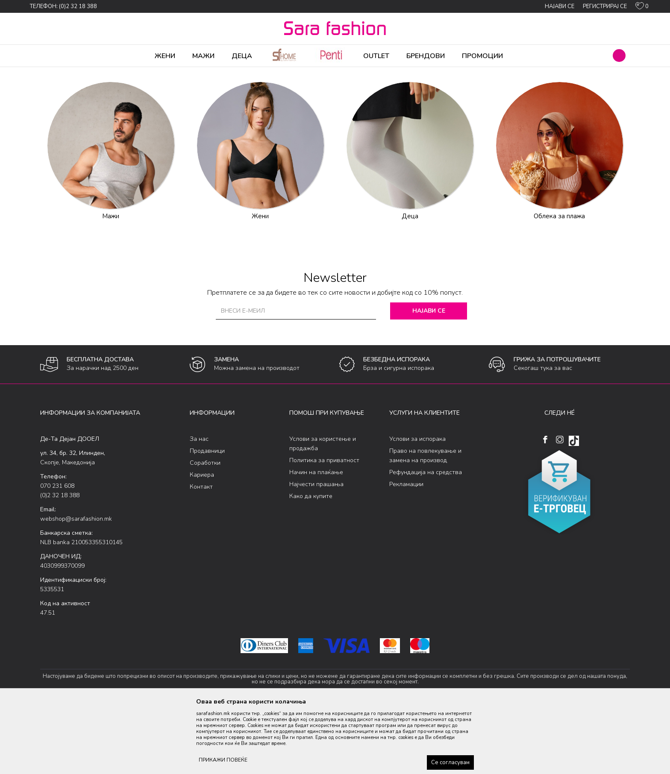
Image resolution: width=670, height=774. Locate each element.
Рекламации (406, 551)
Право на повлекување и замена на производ (425, 522)
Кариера (202, 542)
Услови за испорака (417, 506)
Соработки (205, 530)
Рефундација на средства (425, 539)
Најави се (428, 378)
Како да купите (310, 563)
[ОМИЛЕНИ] (642, 8)
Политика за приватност (324, 527)
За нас (199, 506)
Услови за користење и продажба (322, 510)
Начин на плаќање (316, 539)
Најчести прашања (316, 551)
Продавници (207, 518)
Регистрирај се (605, 6)
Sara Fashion (56, 72)
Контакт (201, 554)
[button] (619, 55)
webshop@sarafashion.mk (76, 586)
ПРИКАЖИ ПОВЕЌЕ (223, 759)
